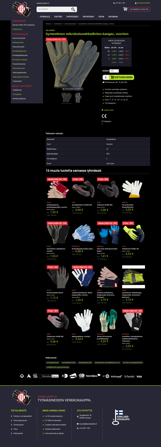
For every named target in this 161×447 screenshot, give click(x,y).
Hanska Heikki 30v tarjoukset (23, 25)
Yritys (15, 429)
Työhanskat (20, 34)
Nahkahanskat (17, 42)
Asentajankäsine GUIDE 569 (82, 205)
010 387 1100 (120, 3)
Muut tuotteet (22, 86)
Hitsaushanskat (18, 47)
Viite (47, 30)
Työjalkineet (17, 90)
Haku (73, 9)
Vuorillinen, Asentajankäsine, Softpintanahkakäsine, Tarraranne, (132, 339)
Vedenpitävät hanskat (20, 77)
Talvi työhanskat (18, 68)
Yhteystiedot (18, 433)
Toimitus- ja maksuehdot (22, 416)
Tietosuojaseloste (20, 420)
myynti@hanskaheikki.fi (88, 424)
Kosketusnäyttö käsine (55, 293)
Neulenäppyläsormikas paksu (82, 249)
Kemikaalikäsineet (19, 51)
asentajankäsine (53, 363)
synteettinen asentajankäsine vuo (107, 363)
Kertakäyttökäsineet (20, 55)
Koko (106, 71)
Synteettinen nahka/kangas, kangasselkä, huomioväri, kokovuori (132, 295)
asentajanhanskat (85, 363)
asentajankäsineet (69, 363)
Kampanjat (19, 21)
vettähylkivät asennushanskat (58, 367)
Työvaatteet (16, 94)
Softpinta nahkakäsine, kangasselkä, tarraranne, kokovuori (106, 295)
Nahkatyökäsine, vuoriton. (81, 336)
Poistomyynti (17, 29)
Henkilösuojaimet (19, 99)
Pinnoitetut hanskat (19, 60)
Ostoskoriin (123, 77)
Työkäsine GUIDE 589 (104, 205)
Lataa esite (107, 110)
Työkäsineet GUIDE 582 (55, 336)
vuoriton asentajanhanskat (132, 363)
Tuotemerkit (16, 81)
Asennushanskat (18, 38)
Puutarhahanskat (18, 64)
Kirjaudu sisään (143, 3)
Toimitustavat (18, 425)
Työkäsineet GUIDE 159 (130, 249)
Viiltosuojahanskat (19, 72)
